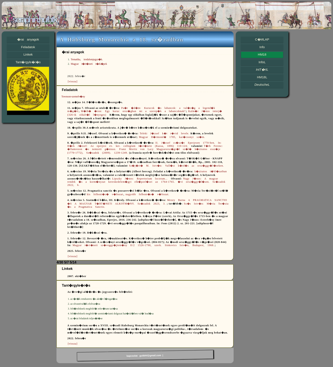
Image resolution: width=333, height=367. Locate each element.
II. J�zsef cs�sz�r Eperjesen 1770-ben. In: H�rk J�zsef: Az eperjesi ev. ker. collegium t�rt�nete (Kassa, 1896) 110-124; (144, 144)
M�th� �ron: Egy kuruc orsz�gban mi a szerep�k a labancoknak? (133, 111)
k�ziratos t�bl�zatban (211, 171)
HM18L (262, 77)
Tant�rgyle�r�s (28, 62)
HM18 (262, 54)
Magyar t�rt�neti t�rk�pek (89, 63)
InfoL (261, 62)
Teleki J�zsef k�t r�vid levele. (164, 133)
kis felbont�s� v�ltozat (105, 194)
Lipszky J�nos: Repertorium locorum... (141, 178)
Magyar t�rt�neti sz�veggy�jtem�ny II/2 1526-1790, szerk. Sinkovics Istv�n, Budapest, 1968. (143, 245)
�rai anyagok (28, 39)
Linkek (27, 54)
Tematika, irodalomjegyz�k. (87, 59)
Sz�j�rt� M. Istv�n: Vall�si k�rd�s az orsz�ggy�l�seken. (176, 165)
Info (262, 47)
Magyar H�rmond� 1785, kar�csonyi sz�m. (172, 137)
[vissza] (72, 81)
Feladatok (28, 47)
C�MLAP (262, 39)
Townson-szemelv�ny (73, 96)
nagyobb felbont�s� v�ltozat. (147, 194)
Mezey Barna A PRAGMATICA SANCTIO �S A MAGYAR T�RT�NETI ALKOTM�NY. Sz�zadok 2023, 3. (147, 202)
